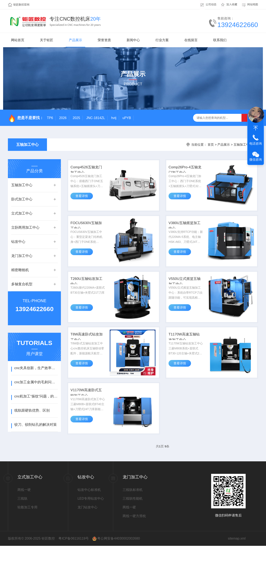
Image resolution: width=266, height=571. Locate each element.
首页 (211, 144)
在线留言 (191, 40)
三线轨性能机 (133, 523)
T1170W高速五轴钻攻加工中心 (186, 354)
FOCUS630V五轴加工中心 (88, 233)
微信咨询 (255, 159)
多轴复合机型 (21, 284)
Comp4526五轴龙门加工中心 (88, 172)
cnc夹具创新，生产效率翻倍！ (36, 368)
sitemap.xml (236, 563)
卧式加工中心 (21, 199)
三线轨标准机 (133, 515)
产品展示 (75, 40)
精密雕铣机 (20, 270)
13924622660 (237, 25)
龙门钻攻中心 (87, 532)
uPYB (126, 118)
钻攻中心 (18, 242)
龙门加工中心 (21, 256)
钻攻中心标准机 (89, 515)
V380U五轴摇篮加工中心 (184, 233)
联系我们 (220, 40)
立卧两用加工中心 (25, 228)
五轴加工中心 (27, 145)
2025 (76, 118)
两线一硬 (24, 515)
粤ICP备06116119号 (73, 563)
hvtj (113, 118)
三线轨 (22, 523)
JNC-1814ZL (95, 118)
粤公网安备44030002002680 (118, 563)
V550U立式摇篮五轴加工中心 (184, 294)
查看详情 (83, 203)
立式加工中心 (21, 213)
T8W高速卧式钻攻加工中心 (87, 354)
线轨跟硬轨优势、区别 (32, 410)
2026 (63, 118)
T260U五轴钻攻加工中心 (88, 294)
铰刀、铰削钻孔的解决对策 (35, 425)
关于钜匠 (46, 40)
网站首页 (17, 40)
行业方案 (162, 40)
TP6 (50, 118)
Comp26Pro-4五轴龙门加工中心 (185, 172)
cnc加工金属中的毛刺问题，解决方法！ (36, 382)
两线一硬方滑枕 (134, 541)
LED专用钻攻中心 (91, 523)
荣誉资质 (104, 40)
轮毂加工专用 (27, 532)
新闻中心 (133, 40)
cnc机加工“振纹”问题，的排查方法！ (36, 396)
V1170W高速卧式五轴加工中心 (88, 415)
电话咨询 (255, 143)
